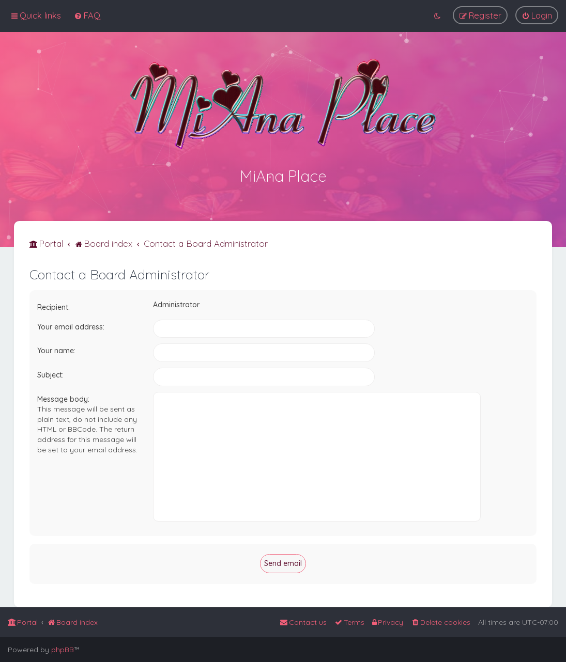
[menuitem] (87, 15)
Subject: (50, 373)
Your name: (56, 349)
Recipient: (53, 306)
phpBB (62, 649)
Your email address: (70, 325)
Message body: (63, 397)
